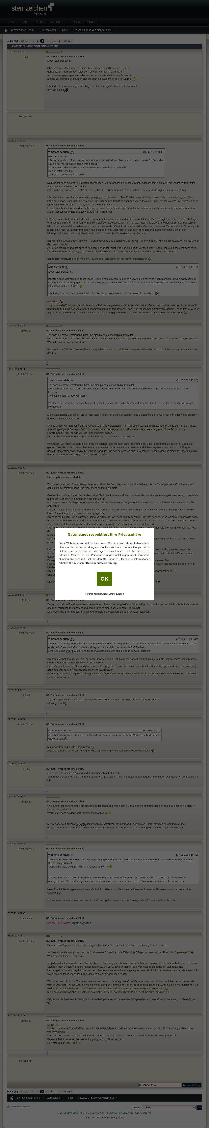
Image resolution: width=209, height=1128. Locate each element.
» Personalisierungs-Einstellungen (104, 594)
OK (105, 579)
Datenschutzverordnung (101, 563)
